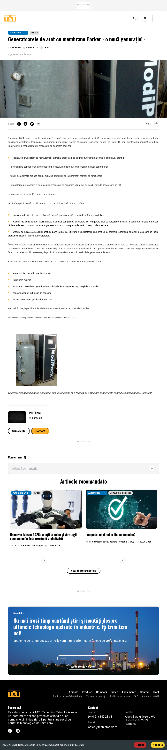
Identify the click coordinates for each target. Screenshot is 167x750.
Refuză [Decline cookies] (140, 744)
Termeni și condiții (96, 696)
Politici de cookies (120, 696)
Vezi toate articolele (83, 570)
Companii (101, 692)
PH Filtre (35, 412)
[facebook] (19, 124)
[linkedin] (25, 124)
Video (114, 692)
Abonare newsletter (83, 666)
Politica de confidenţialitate (67, 696)
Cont (156, 692)
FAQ (136, 696)
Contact (40, 431)
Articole (73, 692)
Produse (87, 692)
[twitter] (32, 124)
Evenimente (129, 692)
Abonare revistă (150, 696)
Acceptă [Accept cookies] (158, 744)
